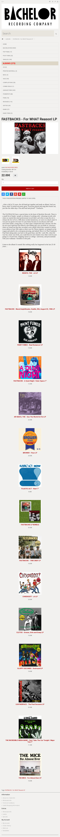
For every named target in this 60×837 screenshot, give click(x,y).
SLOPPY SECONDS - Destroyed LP (30, 668)
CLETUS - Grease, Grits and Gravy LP (30, 632)
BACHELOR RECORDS (9, 48)
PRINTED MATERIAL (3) (10, 71)
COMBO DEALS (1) (8, 86)
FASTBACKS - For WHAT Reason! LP (23, 39)
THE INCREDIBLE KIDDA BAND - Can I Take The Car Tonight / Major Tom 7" (30, 741)
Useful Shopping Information (11, 805)
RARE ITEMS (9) (7, 113)
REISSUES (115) (7, 101)
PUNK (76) (6, 98)
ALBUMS (8, 39)
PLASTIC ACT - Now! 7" (30, 489)
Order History (7, 826)
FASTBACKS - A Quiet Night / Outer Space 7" (30, 381)
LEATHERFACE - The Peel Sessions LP (30, 704)
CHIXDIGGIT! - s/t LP (30, 597)
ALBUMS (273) (9, 63)
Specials (5, 817)
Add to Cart (30, 188)
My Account (6, 823)
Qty (3, 179)
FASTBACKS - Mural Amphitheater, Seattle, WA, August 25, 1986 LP (30, 309)
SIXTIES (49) (6, 105)
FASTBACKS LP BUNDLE (30, 525)
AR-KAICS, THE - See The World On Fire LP (30, 417)
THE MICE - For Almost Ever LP (30, 778)
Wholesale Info (7, 800)
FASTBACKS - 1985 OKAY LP (30, 561)
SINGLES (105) (7, 59)
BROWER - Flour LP (30, 453)
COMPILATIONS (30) (9, 82)
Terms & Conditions (8, 803)
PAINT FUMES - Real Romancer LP (30, 345)
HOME (5, 44)
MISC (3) (5, 75)
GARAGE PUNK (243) (9, 90)
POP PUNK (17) (7, 52)
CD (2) (5, 67)
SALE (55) (6, 78)
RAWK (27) (6, 109)
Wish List (5, 828)
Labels (5, 814)
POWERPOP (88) (8, 94)
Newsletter (6, 831)
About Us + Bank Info (9, 798)
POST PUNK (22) (8, 55)
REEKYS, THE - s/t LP (30, 273)
